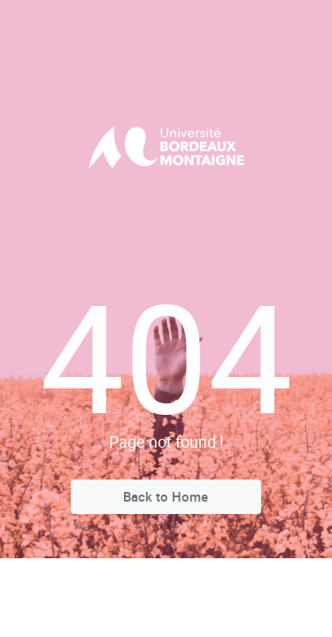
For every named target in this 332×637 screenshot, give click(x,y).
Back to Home (165, 496)
